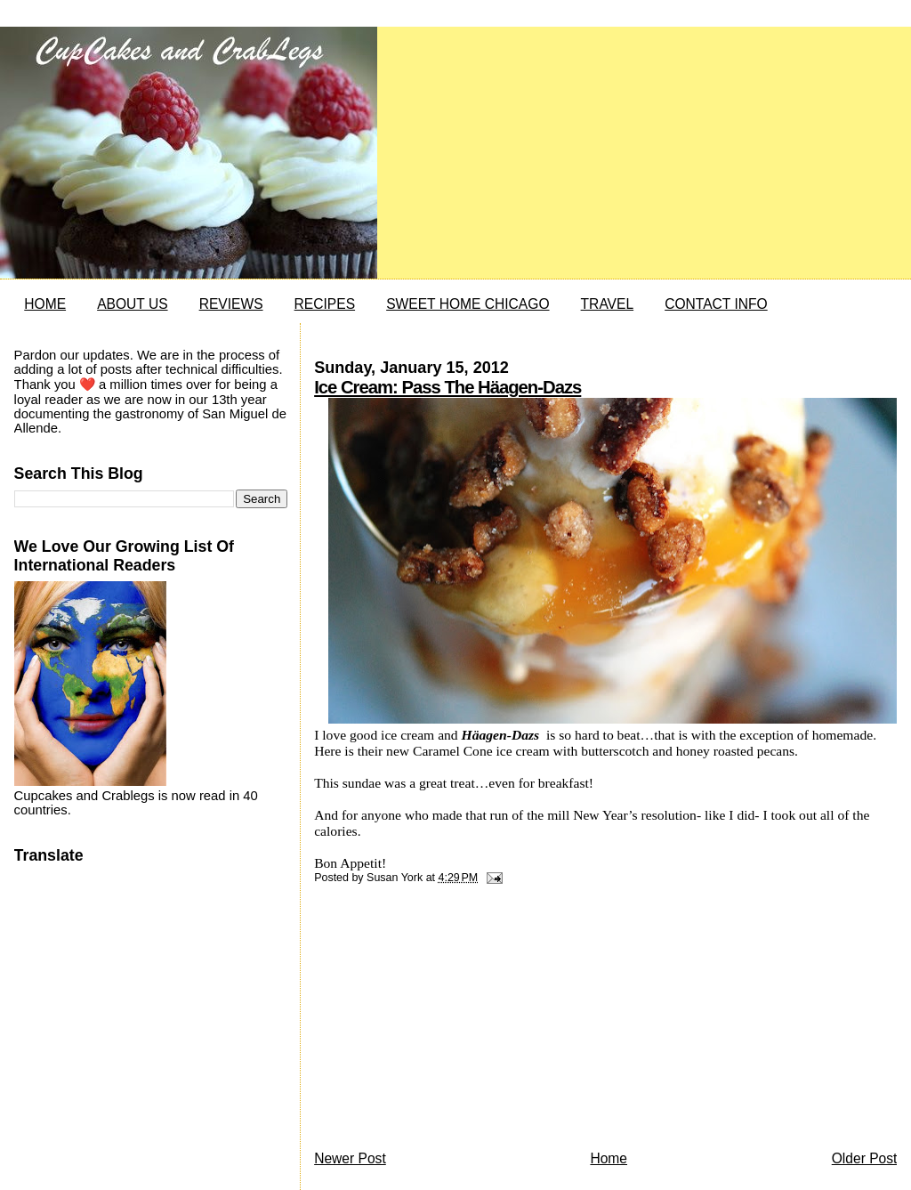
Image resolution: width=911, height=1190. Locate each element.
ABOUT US (132, 304)
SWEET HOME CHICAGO (467, 304)
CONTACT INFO (716, 304)
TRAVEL (607, 304)
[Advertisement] (447, 1022)
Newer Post (350, 1158)
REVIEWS (231, 304)
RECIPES (324, 304)
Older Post (865, 1158)
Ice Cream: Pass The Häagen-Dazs (447, 387)
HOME (45, 304)
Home (608, 1158)
